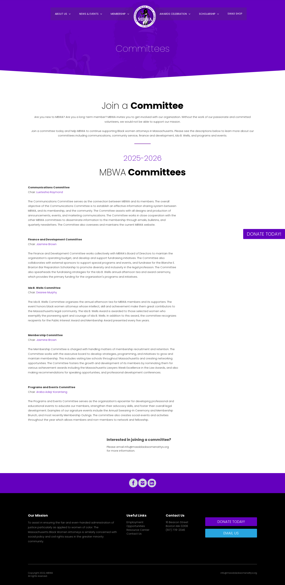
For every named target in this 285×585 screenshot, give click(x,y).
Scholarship (207, 14)
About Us (62, 14)
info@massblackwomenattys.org (147, 447)
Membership (118, 14)
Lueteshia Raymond (49, 192)
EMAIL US (231, 533)
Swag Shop (234, 14)
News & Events (89, 14)
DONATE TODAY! (264, 234)
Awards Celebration (173, 14)
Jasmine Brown (46, 244)
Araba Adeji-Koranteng (51, 392)
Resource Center (138, 530)
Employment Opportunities (136, 524)
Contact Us (134, 534)
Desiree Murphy (46, 292)
